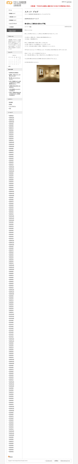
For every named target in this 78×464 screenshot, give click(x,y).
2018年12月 (11, 289)
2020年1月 (11, 263)
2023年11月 (11, 168)
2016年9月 (11, 342)
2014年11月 (11, 383)
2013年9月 (11, 412)
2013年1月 (11, 429)
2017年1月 (11, 336)
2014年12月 (11, 381)
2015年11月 (11, 361)
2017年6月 (11, 326)
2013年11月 (11, 408)
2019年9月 (11, 271)
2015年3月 (11, 375)
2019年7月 (11, 275)
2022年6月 (11, 203)
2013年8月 (11, 414)
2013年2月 (11, 426)
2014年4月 (11, 398)
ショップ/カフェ (12, 106)
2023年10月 (11, 171)
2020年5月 (11, 254)
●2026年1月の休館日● (13, 72)
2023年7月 (11, 177)
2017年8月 (11, 322)
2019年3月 (11, 283)
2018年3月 (11, 308)
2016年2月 (11, 355)
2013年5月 (11, 420)
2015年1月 (11, 379)
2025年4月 (11, 134)
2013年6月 (11, 418)
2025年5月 (11, 132)
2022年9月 (11, 197)
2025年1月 (11, 140)
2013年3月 (11, 424)
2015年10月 (11, 363)
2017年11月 (11, 316)
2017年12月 (11, 314)
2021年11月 (11, 218)
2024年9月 (11, 148)
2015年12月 (11, 359)
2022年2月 (11, 211)
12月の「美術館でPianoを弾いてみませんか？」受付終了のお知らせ (15, 94)
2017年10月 (11, 318)
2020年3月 (11, 259)
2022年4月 (11, 207)
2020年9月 (11, 246)
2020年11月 (11, 242)
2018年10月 (11, 293)
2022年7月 (11, 201)
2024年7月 (11, 152)
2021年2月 (11, 236)
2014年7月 (11, 392)
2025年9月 (11, 123)
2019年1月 (11, 287)
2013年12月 (11, 406)
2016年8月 (11, 345)
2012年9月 (11, 437)
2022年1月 (11, 213)
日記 (10, 108)
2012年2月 (11, 451)
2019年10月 (11, 269)
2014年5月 (11, 396)
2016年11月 (11, 340)
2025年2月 (11, 138)
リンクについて (49, 460)
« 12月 (9, 66)
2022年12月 (11, 191)
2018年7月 (11, 300)
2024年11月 (11, 144)
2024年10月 (11, 146)
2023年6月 (11, 179)
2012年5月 (11, 445)
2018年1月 (11, 312)
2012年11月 (11, 433)
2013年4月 (11, 422)
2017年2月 (11, 334)
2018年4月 (11, 306)
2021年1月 (11, 238)
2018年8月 (11, 297)
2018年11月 (11, 291)
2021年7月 (11, 226)
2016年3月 (11, 353)
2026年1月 (11, 115)
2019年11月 (11, 267)
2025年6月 (11, 130)
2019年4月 (11, 281)
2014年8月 (11, 390)
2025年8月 (11, 125)
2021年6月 (11, 228)
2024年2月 (11, 162)
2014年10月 (11, 386)
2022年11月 (11, 193)
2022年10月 (11, 195)
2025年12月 (11, 117)
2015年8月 (11, 367)
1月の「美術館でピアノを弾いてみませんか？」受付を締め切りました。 (15, 82)
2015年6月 (11, 371)
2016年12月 (11, 338)
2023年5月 (11, 181)
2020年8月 (11, 248)
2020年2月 (11, 261)
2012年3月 (11, 449)
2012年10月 (11, 435)
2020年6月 (11, 252)
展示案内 (11, 102)
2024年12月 (11, 142)
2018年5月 (11, 304)
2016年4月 (11, 351)
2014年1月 (11, 404)
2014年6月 (11, 394)
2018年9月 (11, 295)
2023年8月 (11, 175)
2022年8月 (11, 199)
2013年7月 (11, 416)
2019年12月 (11, 265)
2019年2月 (11, 285)
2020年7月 (11, 250)
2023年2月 (11, 187)
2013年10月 (11, 410)
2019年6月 (11, 277)
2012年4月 (11, 447)
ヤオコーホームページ (65, 460)
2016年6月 (11, 349)
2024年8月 (11, 150)
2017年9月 (11, 320)
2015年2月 (11, 377)
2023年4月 (11, 183)
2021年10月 (11, 220)
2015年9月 (11, 365)
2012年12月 (11, 431)
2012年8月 (11, 439)
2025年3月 (11, 136)
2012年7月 (11, 441)
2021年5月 (11, 230)
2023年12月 (11, 166)
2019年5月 (11, 279)
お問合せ (56, 460)
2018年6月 (11, 302)
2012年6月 (11, 443)
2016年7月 (11, 347)
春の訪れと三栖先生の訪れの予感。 (36, 23)
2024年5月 (11, 156)
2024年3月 (11, 160)
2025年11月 (11, 119)
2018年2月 (11, 310)
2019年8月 (11, 273)
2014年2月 (11, 402)
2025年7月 (11, 127)
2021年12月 (11, 216)
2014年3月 (11, 400)
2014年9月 (11, 388)
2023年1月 (11, 189)
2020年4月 (11, 256)
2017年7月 (11, 324)
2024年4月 (11, 158)
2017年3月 (11, 332)
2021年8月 (11, 224)
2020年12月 (11, 240)
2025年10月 (11, 121)
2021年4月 (11, 232)
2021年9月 (11, 222)
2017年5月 (11, 328)
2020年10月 (11, 244)
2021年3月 (11, 234)
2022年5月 (11, 205)
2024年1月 (11, 164)
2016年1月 (11, 357)
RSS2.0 (10, 456)
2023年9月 (11, 172)
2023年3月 (11, 185)
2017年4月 (11, 330)
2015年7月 (11, 369)
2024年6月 (11, 154)
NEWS (10, 104)
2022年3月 (11, 209)
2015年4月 (11, 373)
